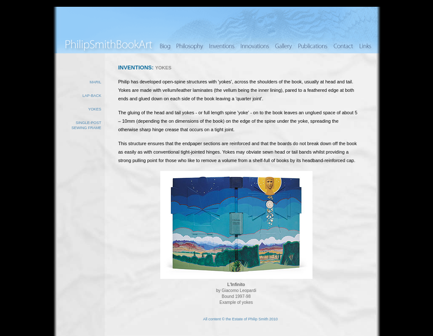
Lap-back (91, 96)
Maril (95, 82)
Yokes (94, 109)
